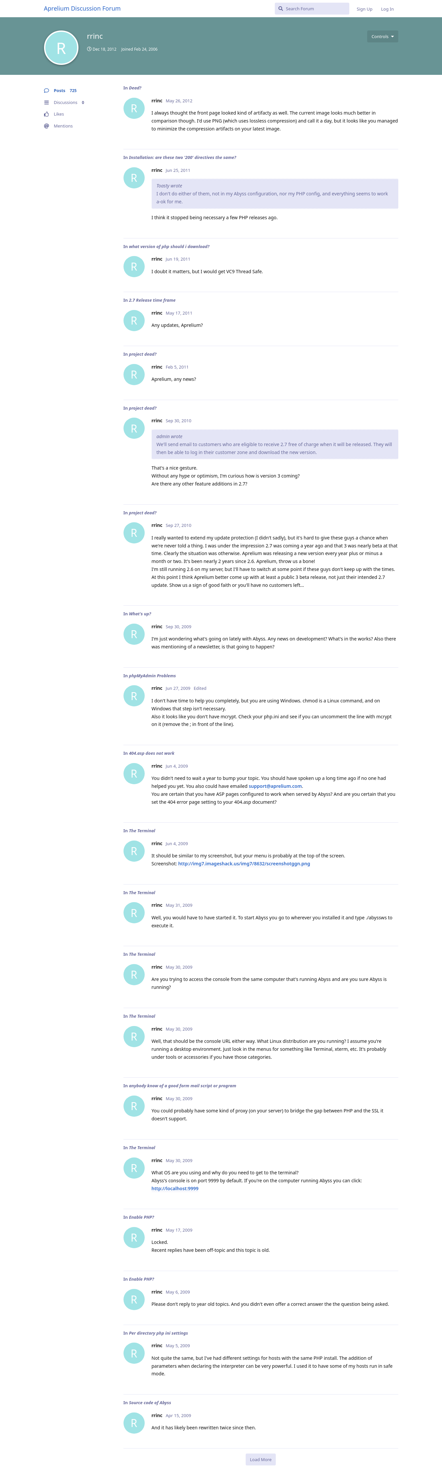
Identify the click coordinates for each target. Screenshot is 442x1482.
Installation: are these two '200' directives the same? (182, 157)
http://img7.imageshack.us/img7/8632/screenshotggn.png (244, 863)
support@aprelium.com (275, 786)
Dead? (135, 88)
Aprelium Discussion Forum (82, 8)
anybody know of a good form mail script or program (182, 1086)
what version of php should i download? (169, 246)
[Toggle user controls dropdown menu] (382, 36)
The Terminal (142, 831)
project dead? (142, 354)
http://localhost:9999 (175, 1188)
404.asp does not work (151, 753)
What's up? (140, 614)
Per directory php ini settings (158, 1333)
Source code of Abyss (150, 1402)
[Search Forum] (312, 9)
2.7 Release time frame (152, 300)
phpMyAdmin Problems (152, 676)
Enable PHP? (141, 1217)
